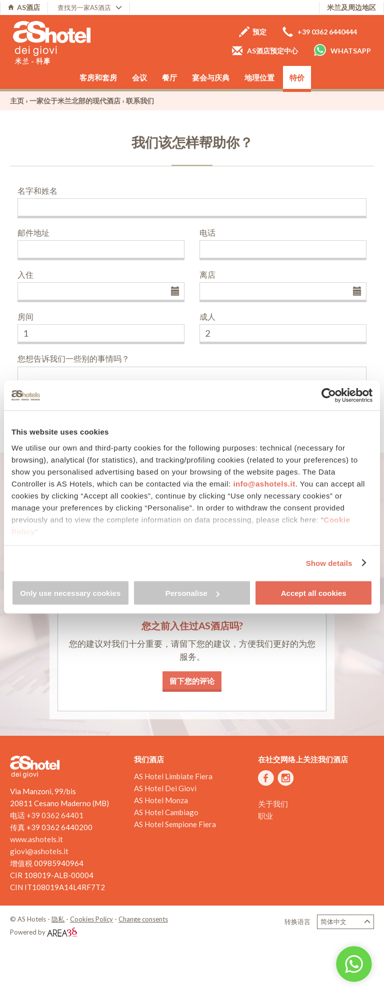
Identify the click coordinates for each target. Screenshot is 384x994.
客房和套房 (98, 77)
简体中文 (345, 922)
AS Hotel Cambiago (166, 812)
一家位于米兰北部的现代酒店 (75, 100)
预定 (252, 31)
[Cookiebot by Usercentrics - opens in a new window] (328, 395)
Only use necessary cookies (70, 593)
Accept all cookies (313, 593)
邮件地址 (34, 232)
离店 (208, 274)
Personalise (193, 593)
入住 (26, 274)
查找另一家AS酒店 (90, 7)
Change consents (143, 919)
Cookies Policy (91, 919)
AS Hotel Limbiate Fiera (173, 776)
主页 (17, 100)
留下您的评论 (192, 680)
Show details (329, 562)
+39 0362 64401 (55, 815)
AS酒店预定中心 (265, 50)
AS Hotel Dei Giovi (165, 788)
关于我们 (273, 803)
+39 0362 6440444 (319, 31)
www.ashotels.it (36, 839)
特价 (297, 77)
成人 (208, 316)
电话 (208, 232)
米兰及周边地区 (351, 7)
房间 (26, 316)
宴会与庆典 (211, 77)
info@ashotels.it (264, 483)
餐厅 (169, 77)
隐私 (58, 919)
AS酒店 (24, 7)
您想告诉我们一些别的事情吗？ (74, 358)
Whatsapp (342, 50)
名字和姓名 (38, 190)
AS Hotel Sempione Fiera (175, 824)
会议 (139, 77)
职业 (265, 815)
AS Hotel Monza (161, 800)
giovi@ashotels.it (39, 851)
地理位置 (259, 77)
